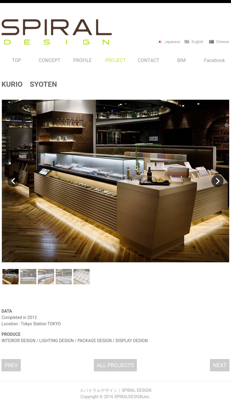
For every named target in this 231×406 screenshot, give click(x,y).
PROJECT (115, 60)
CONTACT (148, 60)
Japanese (172, 42)
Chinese (222, 42)
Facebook (214, 60)
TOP (16, 60)
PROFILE (82, 60)
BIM (181, 60)
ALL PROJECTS (115, 365)
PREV (11, 365)
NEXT (219, 365)
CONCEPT (49, 60)
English (197, 42)
